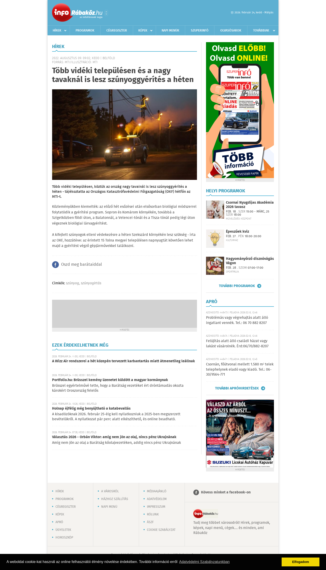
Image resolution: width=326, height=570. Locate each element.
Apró (59, 522)
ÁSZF (150, 522)
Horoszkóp (64, 537)
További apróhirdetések (237, 388)
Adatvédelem (157, 499)
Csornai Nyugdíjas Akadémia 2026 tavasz (250, 205)
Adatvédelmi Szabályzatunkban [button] (204, 562)
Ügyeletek (63, 529)
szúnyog (72, 283)
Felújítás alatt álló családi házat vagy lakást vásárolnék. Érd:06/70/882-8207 (237, 343)
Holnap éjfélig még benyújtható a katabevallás (91, 408)
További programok (237, 286)
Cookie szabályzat (161, 529)
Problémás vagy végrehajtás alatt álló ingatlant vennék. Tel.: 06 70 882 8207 (237, 320)
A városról (110, 491)
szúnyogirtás (91, 283)
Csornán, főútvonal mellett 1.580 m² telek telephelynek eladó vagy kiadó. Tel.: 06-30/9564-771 (239, 369)
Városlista (106, 13)
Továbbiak (261, 30)
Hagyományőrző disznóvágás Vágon (250, 261)
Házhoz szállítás (114, 499)
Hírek (57, 30)
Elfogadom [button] (300, 562)
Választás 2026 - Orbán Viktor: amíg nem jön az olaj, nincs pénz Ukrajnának (114, 437)
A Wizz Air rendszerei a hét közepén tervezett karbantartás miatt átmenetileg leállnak (123, 361)
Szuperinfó (200, 30)
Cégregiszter (116, 30)
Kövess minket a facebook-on (226, 492)
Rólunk (153, 514)
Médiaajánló (156, 491)
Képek (142, 30)
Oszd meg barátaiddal (81, 264)
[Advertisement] (124, 313)
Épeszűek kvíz (237, 231)
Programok (85, 30)
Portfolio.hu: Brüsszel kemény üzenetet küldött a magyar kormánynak (110, 380)
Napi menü (109, 506)
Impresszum (156, 506)
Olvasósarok (230, 30)
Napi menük (170, 30)
